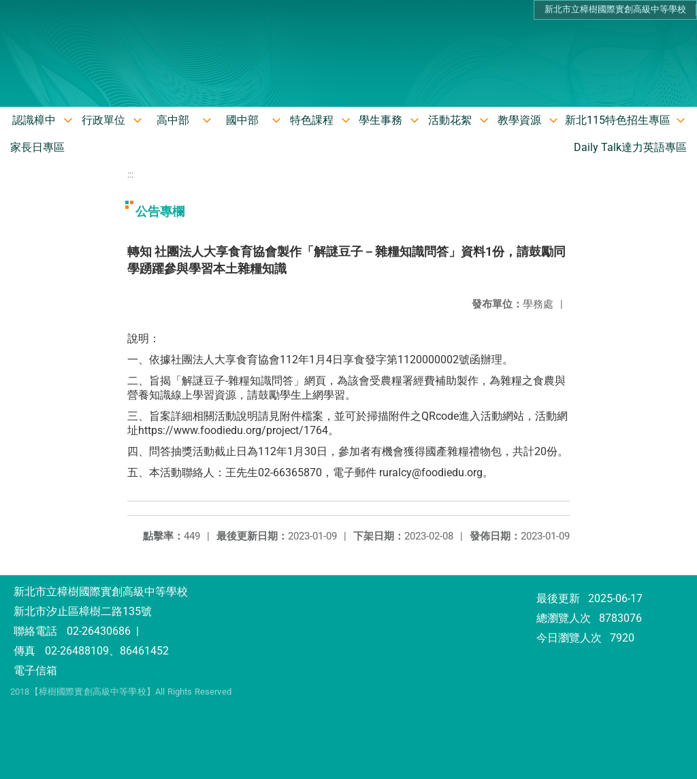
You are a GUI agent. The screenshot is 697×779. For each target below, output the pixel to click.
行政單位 (103, 120)
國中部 (242, 120)
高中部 (173, 120)
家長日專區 (37, 147)
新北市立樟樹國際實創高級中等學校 (615, 9)
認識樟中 (34, 120)
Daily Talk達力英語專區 (630, 147)
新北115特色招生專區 (617, 120)
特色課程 (312, 120)
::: (130, 174)
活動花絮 (450, 120)
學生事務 (380, 120)
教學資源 (519, 120)
